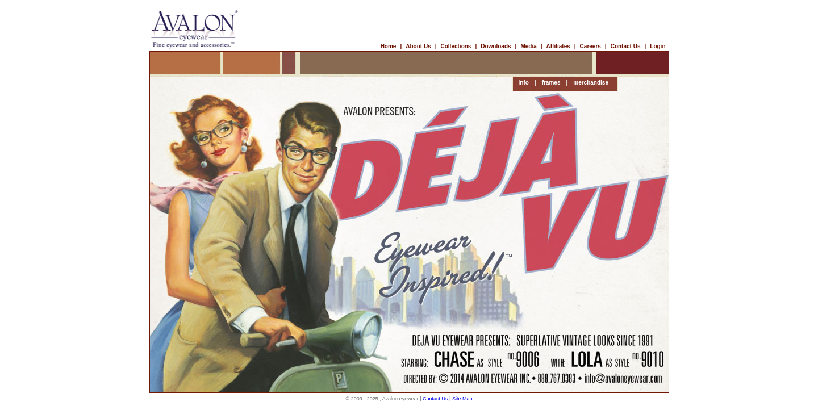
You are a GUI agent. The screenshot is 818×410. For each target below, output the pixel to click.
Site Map (462, 398)
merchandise (590, 83)
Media (528, 46)
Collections (456, 46)
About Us (418, 46)
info (524, 83)
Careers (590, 46)
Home (389, 46)
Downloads (496, 46)
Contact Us (626, 46)
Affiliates (558, 46)
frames (551, 83)
